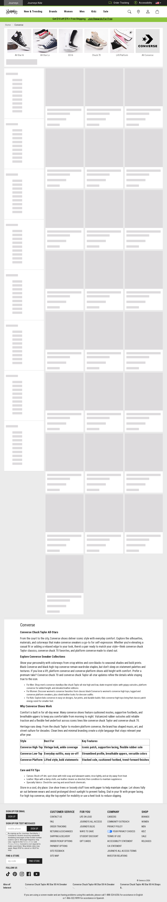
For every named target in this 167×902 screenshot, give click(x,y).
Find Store (34, 861)
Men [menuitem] (73, 11)
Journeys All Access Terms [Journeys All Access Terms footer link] (122, 851)
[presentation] (30, 11)
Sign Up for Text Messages (20, 823)
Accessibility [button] (142, 3)
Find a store (12, 855)
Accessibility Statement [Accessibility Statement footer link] (120, 841)
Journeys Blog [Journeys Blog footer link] (87, 826)
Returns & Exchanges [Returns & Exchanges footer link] (61, 831)
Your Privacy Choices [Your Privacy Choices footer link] (121, 831)
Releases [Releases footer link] (146, 841)
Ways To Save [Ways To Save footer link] (87, 831)
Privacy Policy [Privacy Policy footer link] (114, 826)
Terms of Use (28, 842)
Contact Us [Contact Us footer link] (56, 817)
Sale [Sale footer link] (144, 836)
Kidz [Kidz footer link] (144, 831)
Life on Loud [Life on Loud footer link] (86, 817)
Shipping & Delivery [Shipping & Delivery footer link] (60, 836)
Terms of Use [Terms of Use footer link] (114, 836)
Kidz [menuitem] (83, 11)
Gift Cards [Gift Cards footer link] (85, 841)
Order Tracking (118, 3)
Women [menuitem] (61, 11)
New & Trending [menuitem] (30, 11)
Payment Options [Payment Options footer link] (59, 846)
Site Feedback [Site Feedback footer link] (57, 851)
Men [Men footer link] (144, 826)
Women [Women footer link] (145, 821)
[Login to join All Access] (69, 19)
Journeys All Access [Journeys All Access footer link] (91, 821)
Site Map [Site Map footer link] (54, 856)
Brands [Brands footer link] (145, 817)
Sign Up (11, 816)
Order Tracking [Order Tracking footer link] (58, 826)
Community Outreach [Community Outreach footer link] (118, 821)
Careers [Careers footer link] (111, 817)
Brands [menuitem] (48, 11)
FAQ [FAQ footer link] (52, 821)
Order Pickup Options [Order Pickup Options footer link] (61, 841)
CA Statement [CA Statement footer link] (114, 846)
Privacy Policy (13, 844)
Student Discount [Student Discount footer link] (89, 836)
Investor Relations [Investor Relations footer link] (117, 856)
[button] (158, 3)
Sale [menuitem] (94, 11)
